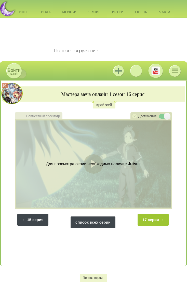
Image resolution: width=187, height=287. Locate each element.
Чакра (165, 12)
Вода (46, 12)
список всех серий (93, 222)
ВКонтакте (136, 71)
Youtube (156, 71)
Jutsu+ (118, 70)
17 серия (150, 219)
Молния (69, 12)
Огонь (141, 12)
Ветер (117, 12)
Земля (94, 12)
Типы (22, 12)
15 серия (35, 219)
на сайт (14, 71)
